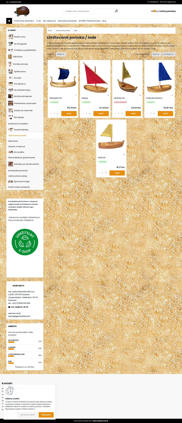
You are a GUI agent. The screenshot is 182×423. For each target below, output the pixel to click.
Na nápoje (16, 117)
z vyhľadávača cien (16, 354)
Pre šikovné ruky (18, 64)
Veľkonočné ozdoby (17, 176)
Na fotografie (17, 44)
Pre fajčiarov (17, 84)
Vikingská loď (55, 98)
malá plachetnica (154, 98)
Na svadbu (16, 152)
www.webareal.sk (100, 421)
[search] (116, 11)
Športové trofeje (18, 181)
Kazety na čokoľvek (20, 110)
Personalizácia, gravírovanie (21, 157)
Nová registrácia (169, 2)
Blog (104, 21)
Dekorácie (13, 141)
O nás (38, 21)
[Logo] (22, 11)
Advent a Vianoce (16, 146)
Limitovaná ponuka (17, 135)
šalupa (85, 98)
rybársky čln (119, 98)
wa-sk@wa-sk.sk (19, 307)
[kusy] (54, 113)
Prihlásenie (154, 2)
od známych (13, 340)
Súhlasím (46, 414)
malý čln (102, 157)
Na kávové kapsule (20, 96)
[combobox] (156, 54)
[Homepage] (9, 21)
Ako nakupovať (49, 21)
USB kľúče (15, 56)
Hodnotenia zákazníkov (24, 21)
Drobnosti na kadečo (18, 123)
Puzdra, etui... (17, 36)
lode (75, 30)
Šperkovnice (17, 71)
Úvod (50, 30)
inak (10, 361)
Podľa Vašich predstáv (19, 187)
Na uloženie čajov (19, 90)
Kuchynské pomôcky (18, 170)
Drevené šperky (18, 129)
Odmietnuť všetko (27, 415)
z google (11, 347)
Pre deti (14, 78)
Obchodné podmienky (67, 21)
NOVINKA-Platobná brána (90, 21)
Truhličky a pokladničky (22, 50)
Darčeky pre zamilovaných (23, 164)
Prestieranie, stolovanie (22, 103)
